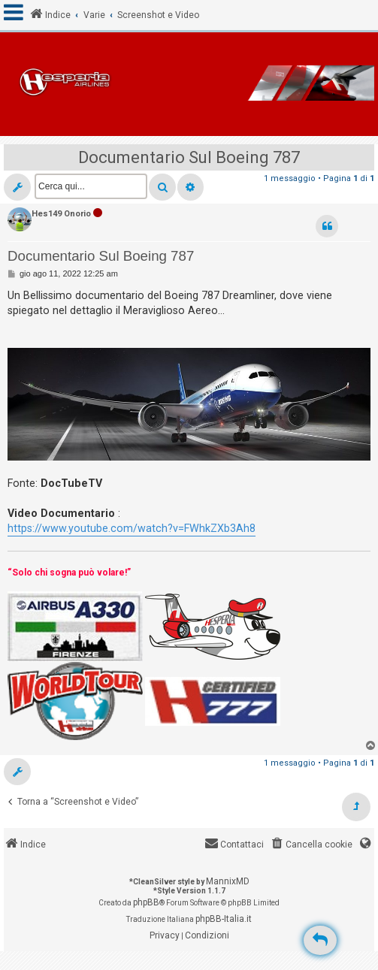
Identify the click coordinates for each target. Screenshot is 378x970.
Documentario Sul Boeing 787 (189, 157)
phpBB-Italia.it (223, 919)
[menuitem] (310, 845)
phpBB (146, 902)
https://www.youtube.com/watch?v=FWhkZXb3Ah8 (132, 528)
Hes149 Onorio (61, 214)
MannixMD (227, 881)
